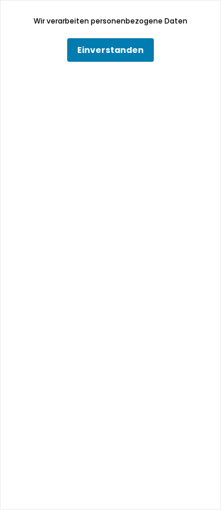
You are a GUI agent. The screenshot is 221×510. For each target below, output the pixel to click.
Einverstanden (110, 50)
